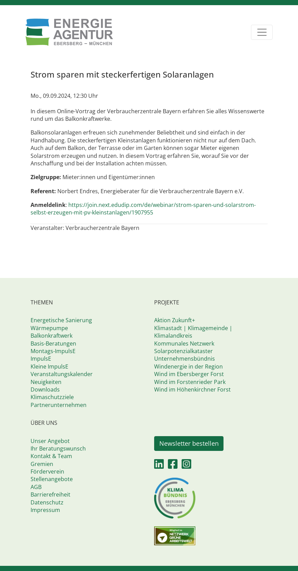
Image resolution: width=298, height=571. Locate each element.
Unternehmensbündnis (184, 358)
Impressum (45, 510)
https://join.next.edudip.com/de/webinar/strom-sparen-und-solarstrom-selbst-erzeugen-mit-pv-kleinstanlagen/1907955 (143, 208)
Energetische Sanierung (61, 320)
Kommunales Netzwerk (184, 343)
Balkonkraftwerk (51, 335)
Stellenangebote (52, 479)
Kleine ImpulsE (49, 366)
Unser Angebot (50, 441)
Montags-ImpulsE (53, 351)
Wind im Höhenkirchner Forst (192, 389)
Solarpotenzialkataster (183, 351)
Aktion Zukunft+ (174, 320)
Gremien (42, 464)
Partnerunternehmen (59, 405)
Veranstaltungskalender (62, 374)
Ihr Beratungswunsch (58, 448)
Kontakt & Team (51, 456)
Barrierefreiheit (50, 494)
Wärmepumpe (49, 328)
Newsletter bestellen (189, 443)
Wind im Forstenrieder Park (190, 382)
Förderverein (47, 471)
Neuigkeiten (46, 382)
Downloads (45, 389)
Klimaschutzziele (52, 397)
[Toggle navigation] (262, 32)
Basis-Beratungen (53, 343)
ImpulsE (41, 358)
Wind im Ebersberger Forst (189, 374)
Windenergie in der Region (188, 366)
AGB (36, 487)
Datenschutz (47, 502)
